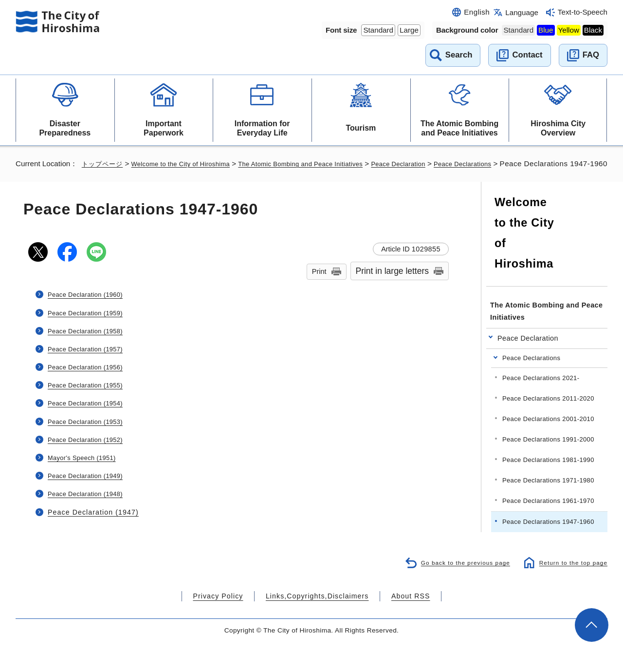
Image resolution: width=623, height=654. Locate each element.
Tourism (361, 128)
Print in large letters (392, 284)
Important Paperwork (163, 128)
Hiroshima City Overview (558, 128)
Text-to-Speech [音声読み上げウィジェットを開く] (582, 12)
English (477, 12)
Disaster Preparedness (65, 128)
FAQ (591, 54)
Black (593, 30)
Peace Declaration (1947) (92, 524)
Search (459, 54)
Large (409, 30)
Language (521, 12)
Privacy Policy (230, 608)
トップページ (104, 163)
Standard (378, 30)
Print (319, 284)
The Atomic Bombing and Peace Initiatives (459, 128)
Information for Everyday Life (262, 128)
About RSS (397, 608)
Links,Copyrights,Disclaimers (316, 608)
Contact (527, 54)
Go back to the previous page (458, 575)
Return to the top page (570, 575)
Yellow (568, 30)
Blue (545, 30)
